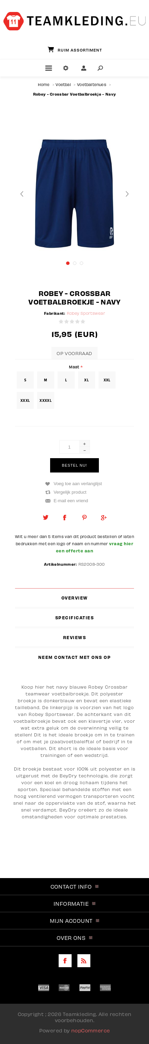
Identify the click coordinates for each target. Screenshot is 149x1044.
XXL (107, 380)
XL (86, 380)
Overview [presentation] (74, 598)
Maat (74, 366)
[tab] (74, 597)
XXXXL (45, 400)
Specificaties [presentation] (74, 617)
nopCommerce (90, 1030)
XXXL (25, 400)
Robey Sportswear (86, 313)
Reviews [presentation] (74, 637)
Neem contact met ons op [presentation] (74, 657)
